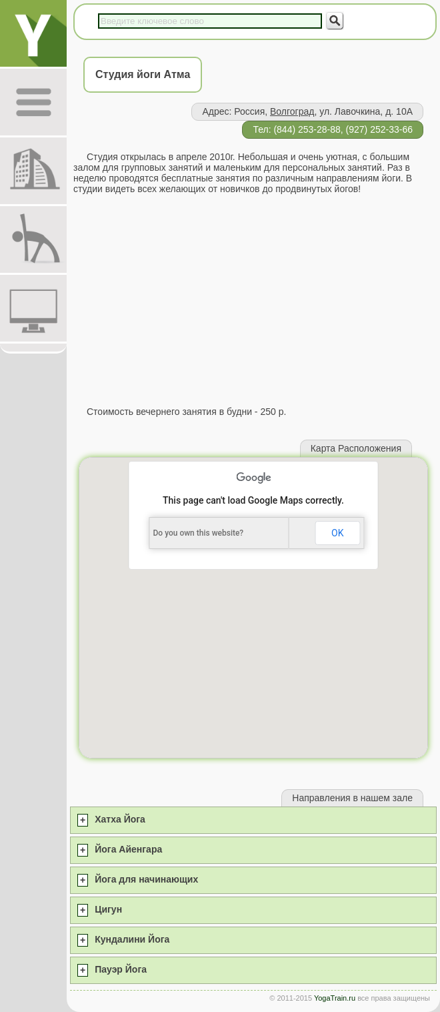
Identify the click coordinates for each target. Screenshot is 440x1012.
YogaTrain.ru (334, 998)
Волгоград (292, 111)
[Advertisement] (253, 300)
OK (337, 533)
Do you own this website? (198, 533)
